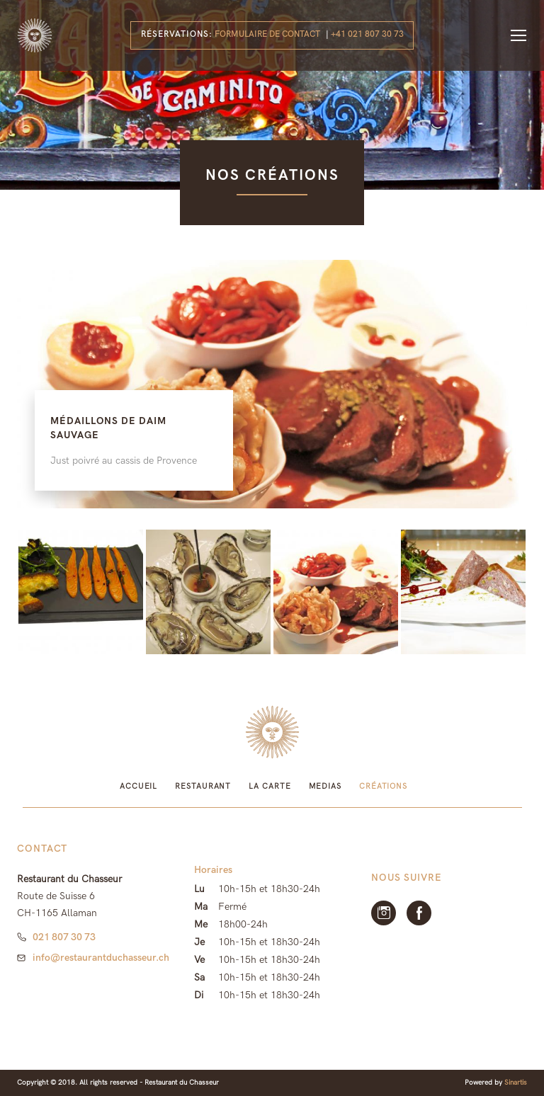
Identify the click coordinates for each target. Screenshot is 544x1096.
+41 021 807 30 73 (367, 34)
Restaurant (203, 786)
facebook (419, 913)
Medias (325, 786)
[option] (272, 384)
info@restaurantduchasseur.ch (101, 958)
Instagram (383, 913)
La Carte (269, 786)
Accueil (138, 786)
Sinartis (515, 1082)
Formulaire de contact (267, 34)
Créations (383, 786)
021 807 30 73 (64, 937)
